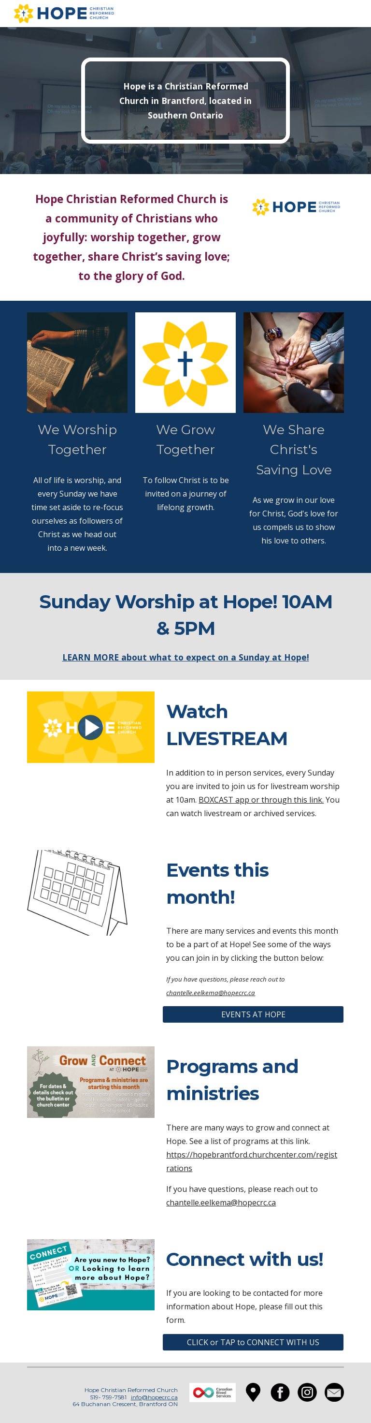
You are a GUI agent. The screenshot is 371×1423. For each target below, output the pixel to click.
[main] (185, 101)
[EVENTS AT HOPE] (253, 1014)
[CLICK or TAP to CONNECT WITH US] (253, 1342)
